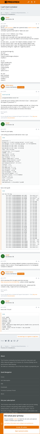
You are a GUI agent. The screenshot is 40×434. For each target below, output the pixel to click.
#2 (38, 91)
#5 (38, 278)
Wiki (2, 383)
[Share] (36, 24)
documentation (11, 118)
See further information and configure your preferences (18, 423)
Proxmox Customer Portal (8, 390)
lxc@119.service (9, 27)
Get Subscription (5, 380)
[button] (2, 2)
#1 (38, 24)
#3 (38, 129)
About (2, 394)
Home (2, 377)
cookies (15, 419)
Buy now (35, 116)
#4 (38, 261)
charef (3, 9)
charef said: (5, 94)
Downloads (4, 387)
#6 (38, 307)
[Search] (37, 2)
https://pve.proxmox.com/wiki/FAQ (10, 282)
